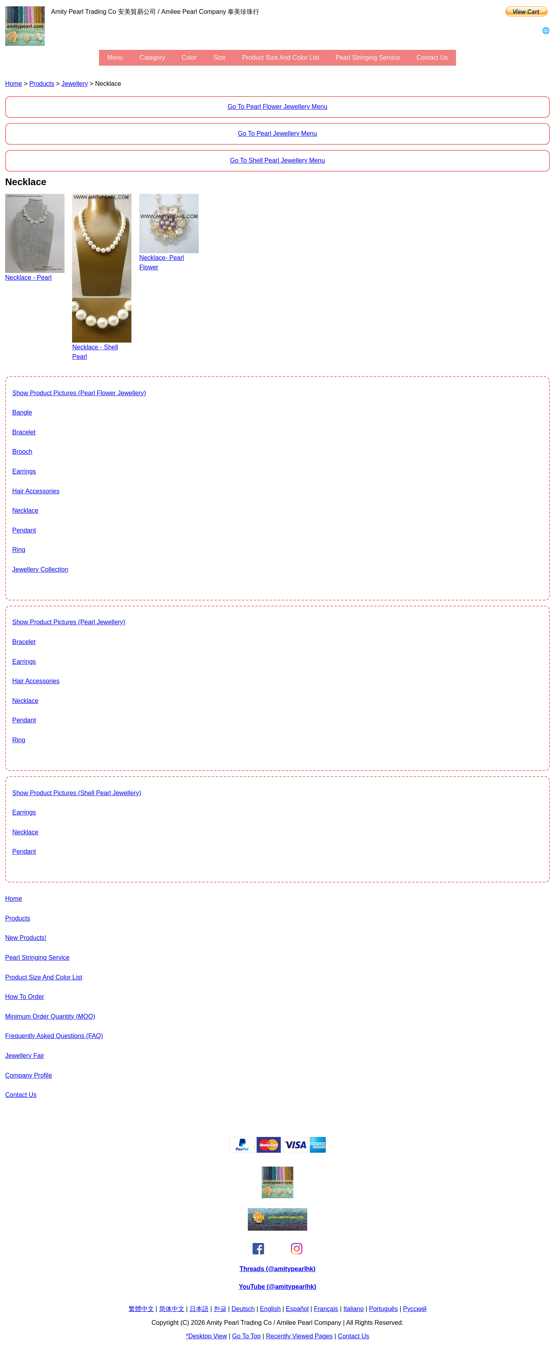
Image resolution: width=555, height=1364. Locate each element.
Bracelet (24, 432)
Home (13, 83)
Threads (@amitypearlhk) (277, 1268)
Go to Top (246, 1336)
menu (115, 57)
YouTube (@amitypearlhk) (277, 1286)
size (219, 57)
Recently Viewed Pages (299, 1336)
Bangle (22, 412)
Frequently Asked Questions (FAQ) (54, 1035)
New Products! (25, 937)
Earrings (24, 471)
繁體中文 (141, 1308)
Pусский (414, 1308)
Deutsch (243, 1308)
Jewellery (74, 83)
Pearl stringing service (368, 57)
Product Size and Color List (280, 57)
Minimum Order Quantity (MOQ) (50, 1016)
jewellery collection (40, 569)
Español (297, 1308)
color (189, 57)
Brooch (22, 451)
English (270, 1308)
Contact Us (432, 57)
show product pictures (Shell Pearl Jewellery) (76, 793)
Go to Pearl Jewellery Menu (277, 133)
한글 (220, 1308)
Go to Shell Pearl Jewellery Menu (277, 160)
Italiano (353, 1308)
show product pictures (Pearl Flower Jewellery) (79, 393)
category (152, 57)
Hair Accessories (35, 491)
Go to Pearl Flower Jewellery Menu (277, 106)
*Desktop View (206, 1336)
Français (326, 1308)
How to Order (24, 996)
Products (41, 83)
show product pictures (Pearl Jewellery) (68, 622)
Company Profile (28, 1075)
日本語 (199, 1308)
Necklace (25, 510)
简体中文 (171, 1308)
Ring (18, 549)
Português (383, 1308)
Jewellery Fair (24, 1055)
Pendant (24, 530)
